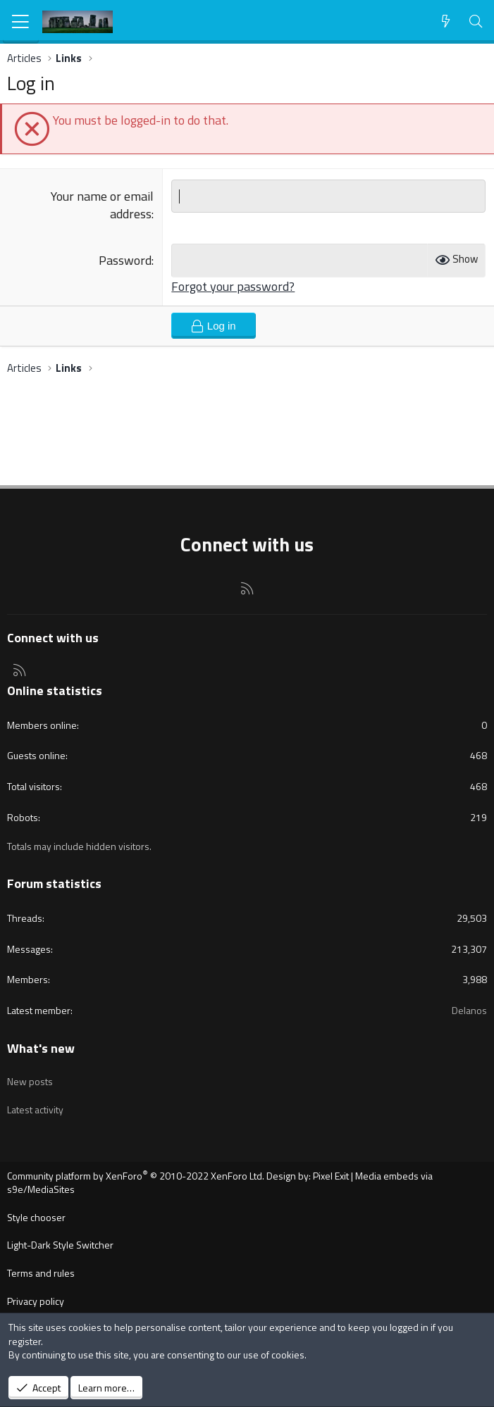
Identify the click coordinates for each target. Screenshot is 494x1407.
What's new (41, 1048)
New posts (30, 1081)
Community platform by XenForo (135, 1175)
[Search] (476, 21)
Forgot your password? (233, 286)
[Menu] (21, 22)
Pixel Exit (331, 1175)
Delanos (469, 1010)
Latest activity (35, 1109)
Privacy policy (35, 1301)
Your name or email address (102, 205)
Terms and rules (41, 1272)
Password (125, 260)
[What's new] (446, 21)
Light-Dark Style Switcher (60, 1244)
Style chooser (36, 1217)
